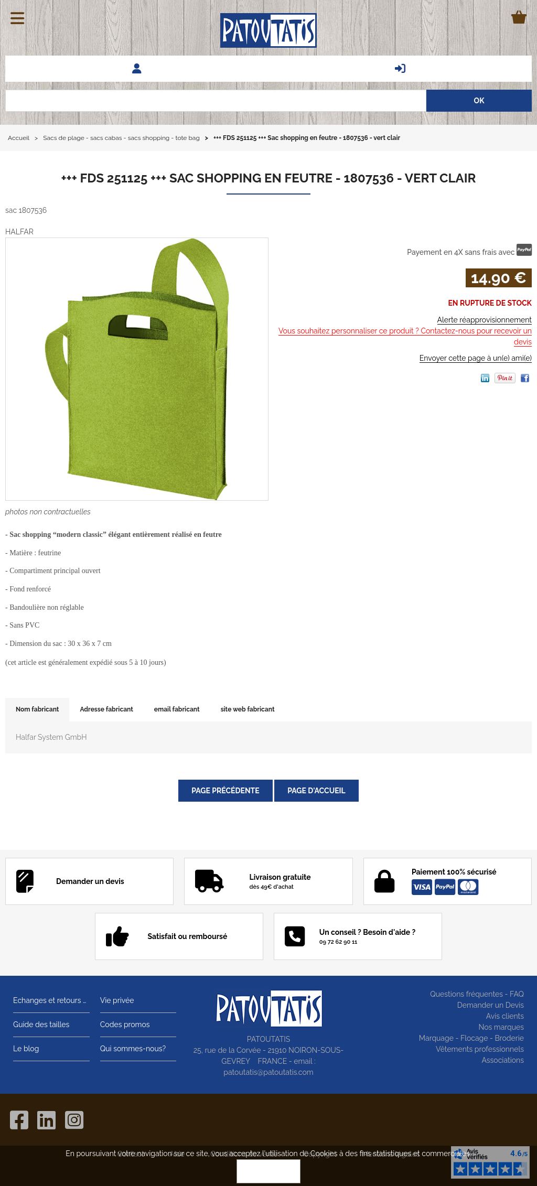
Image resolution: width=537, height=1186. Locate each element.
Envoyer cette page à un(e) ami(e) (476, 358)
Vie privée (117, 1000)
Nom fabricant (37, 709)
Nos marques (501, 1027)
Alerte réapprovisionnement (484, 320)
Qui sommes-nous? (133, 1048)
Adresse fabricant (106, 709)
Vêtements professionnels (480, 1049)
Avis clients (505, 1016)
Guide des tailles (41, 1024)
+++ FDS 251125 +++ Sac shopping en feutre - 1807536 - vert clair (268, 178)
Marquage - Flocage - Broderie (471, 1038)
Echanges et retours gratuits (51, 1000)
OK (268, 1171)
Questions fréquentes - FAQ (477, 994)
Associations (502, 1060)
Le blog (26, 1048)
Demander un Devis (490, 1005)
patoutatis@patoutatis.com (268, 1072)
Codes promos (125, 1024)
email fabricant (177, 709)
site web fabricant (248, 709)
